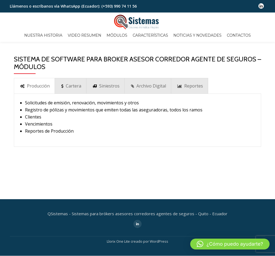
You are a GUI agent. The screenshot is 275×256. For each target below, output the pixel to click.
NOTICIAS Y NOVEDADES (197, 35)
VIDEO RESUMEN (84, 35)
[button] (230, 244)
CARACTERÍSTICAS (150, 35)
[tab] (34, 86)
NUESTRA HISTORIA (43, 35)
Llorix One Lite (119, 210)
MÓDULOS (117, 35)
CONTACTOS (239, 35)
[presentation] (34, 86)
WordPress (159, 210)
